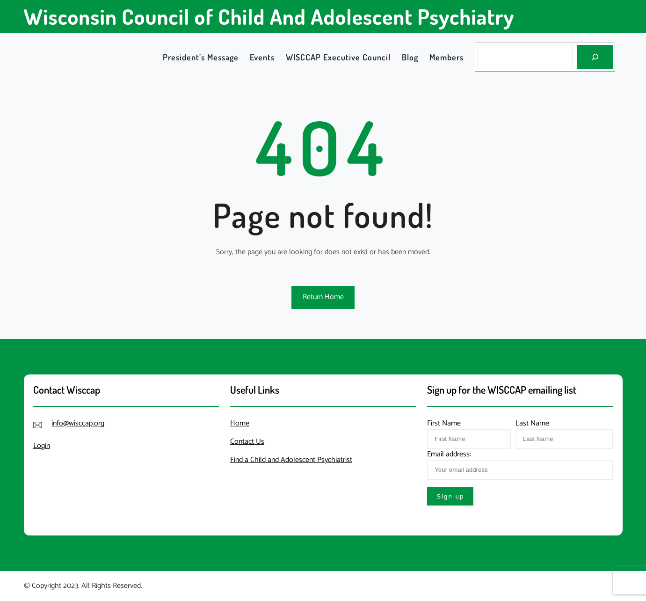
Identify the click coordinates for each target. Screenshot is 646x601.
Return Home (323, 297)
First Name (444, 423)
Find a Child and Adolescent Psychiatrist (291, 460)
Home (239, 423)
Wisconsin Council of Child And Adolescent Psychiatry (269, 16)
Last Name (532, 423)
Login (41, 446)
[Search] (595, 57)
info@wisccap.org (77, 423)
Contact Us (247, 441)
